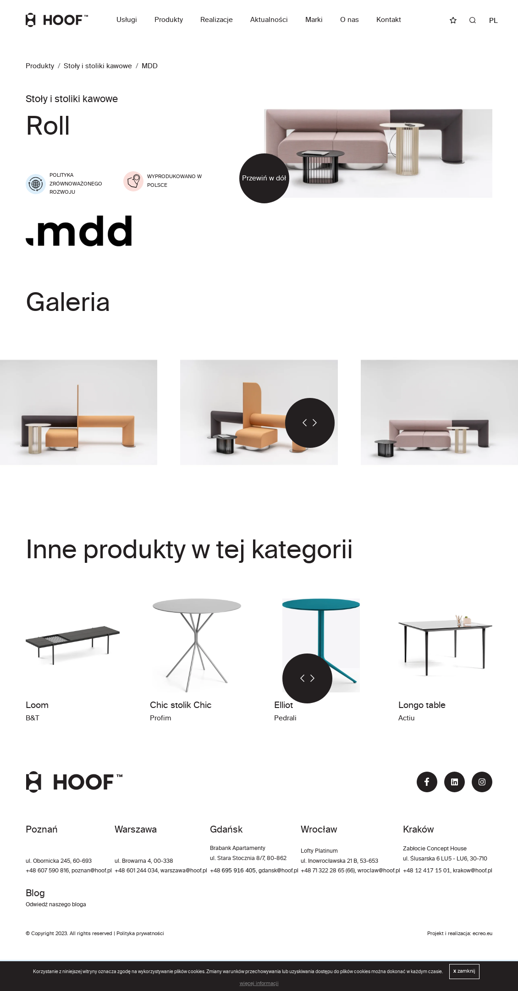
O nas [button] (349, 19)
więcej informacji (259, 983)
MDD (150, 66)
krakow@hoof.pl (472, 871)
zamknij (464, 971)
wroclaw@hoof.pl (378, 871)
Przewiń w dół (264, 178)
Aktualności (269, 19)
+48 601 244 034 (136, 871)
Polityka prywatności (140, 934)
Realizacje (216, 19)
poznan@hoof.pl (92, 871)
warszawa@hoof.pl (183, 871)
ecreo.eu (482, 934)
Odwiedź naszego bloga (56, 905)
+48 (216, 871)
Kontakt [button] (388, 19)
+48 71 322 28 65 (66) (328, 871)
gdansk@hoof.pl (278, 871)
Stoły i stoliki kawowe (98, 66)
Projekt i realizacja (448, 934)
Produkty (168, 19)
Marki (314, 19)
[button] (297, 423)
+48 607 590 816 (47, 871)
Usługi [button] (126, 19)
